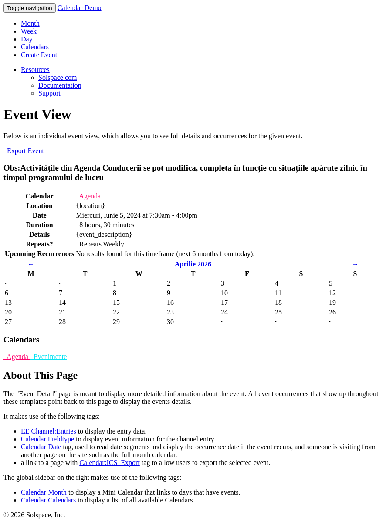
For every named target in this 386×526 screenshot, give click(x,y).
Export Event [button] (23, 150)
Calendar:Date (41, 447)
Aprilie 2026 (193, 264)
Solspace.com (57, 77)
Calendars (35, 47)
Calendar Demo (80, 7)
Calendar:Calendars (48, 500)
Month (30, 23)
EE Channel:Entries (48, 431)
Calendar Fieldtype (47, 439)
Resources (35, 69)
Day (27, 39)
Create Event (39, 54)
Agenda (90, 196)
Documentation (59, 85)
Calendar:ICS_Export (109, 462)
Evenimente (48, 356)
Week (29, 31)
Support (49, 93)
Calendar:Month (44, 492)
